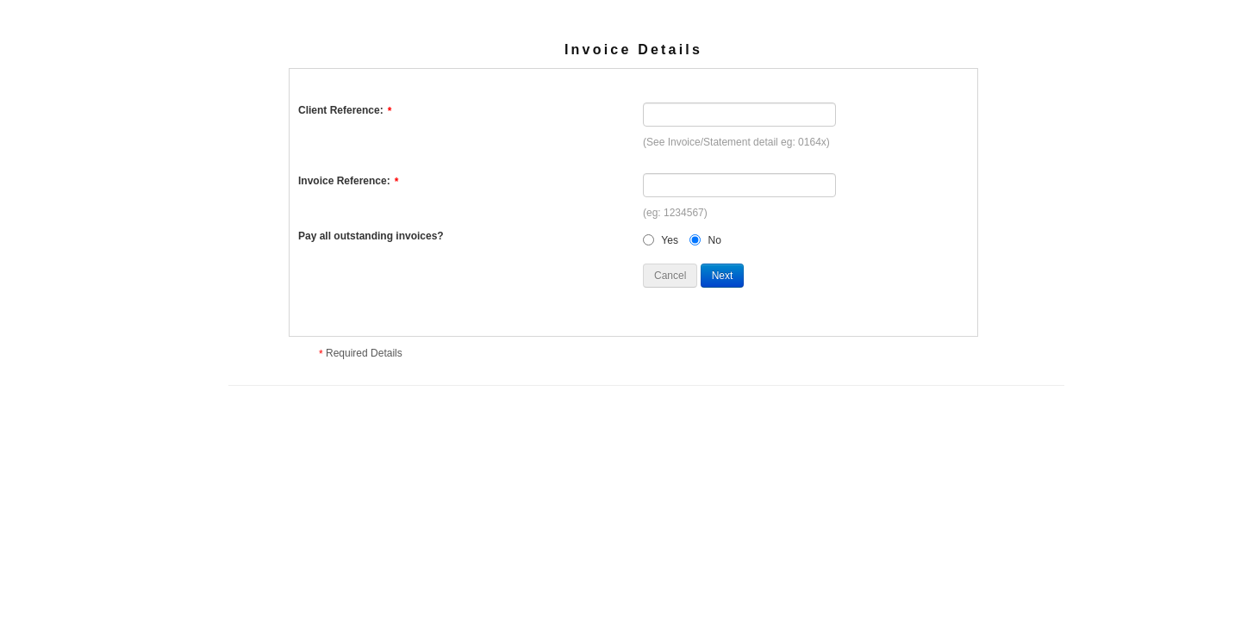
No (714, 240)
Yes (669, 240)
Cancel (670, 276)
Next (722, 276)
